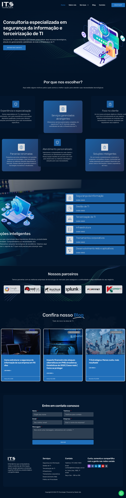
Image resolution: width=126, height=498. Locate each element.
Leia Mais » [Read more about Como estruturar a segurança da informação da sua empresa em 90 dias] (7, 371)
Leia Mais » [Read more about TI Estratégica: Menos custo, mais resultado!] (92, 368)
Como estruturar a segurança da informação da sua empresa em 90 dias (19, 363)
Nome (34, 411)
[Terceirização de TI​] (69, 227)
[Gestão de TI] (69, 216)
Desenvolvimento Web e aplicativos (95, 257)
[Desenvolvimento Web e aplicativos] (69, 258)
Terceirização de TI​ (86, 225)
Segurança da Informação (89, 204)
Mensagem (36, 427)
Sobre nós (72, 5)
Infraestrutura (83, 236)
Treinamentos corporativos (90, 246)
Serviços (84, 5)
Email (34, 419)
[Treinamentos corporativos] (69, 248)
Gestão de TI (82, 215)
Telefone (66, 411)
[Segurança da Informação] (69, 206)
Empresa (67, 419)
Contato (102, 5)
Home (63, 5)
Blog (94, 5)
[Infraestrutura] (69, 237)
